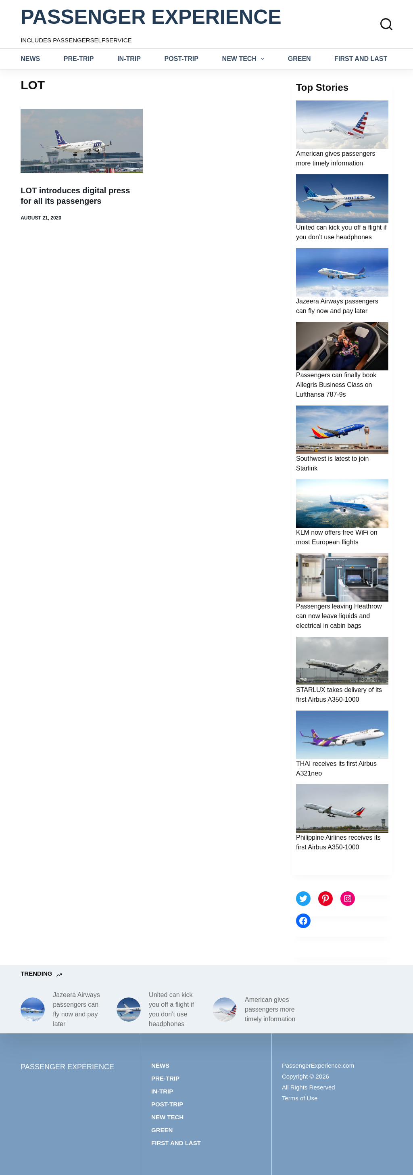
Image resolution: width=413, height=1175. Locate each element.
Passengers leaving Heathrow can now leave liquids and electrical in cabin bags (339, 616)
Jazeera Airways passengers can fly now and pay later (76, 1009)
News (30, 58)
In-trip (129, 58)
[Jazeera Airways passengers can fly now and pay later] (33, 1009)
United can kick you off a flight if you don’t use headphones (171, 1009)
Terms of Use (299, 1098)
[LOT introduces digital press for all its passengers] (82, 141)
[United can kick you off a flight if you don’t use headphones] (129, 1009)
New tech (245, 59)
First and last (360, 58)
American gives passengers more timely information (270, 1009)
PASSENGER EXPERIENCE (151, 17)
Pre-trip (79, 58)
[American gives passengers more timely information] (225, 1009)
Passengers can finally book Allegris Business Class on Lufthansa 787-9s (336, 385)
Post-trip (181, 58)
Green (299, 58)
